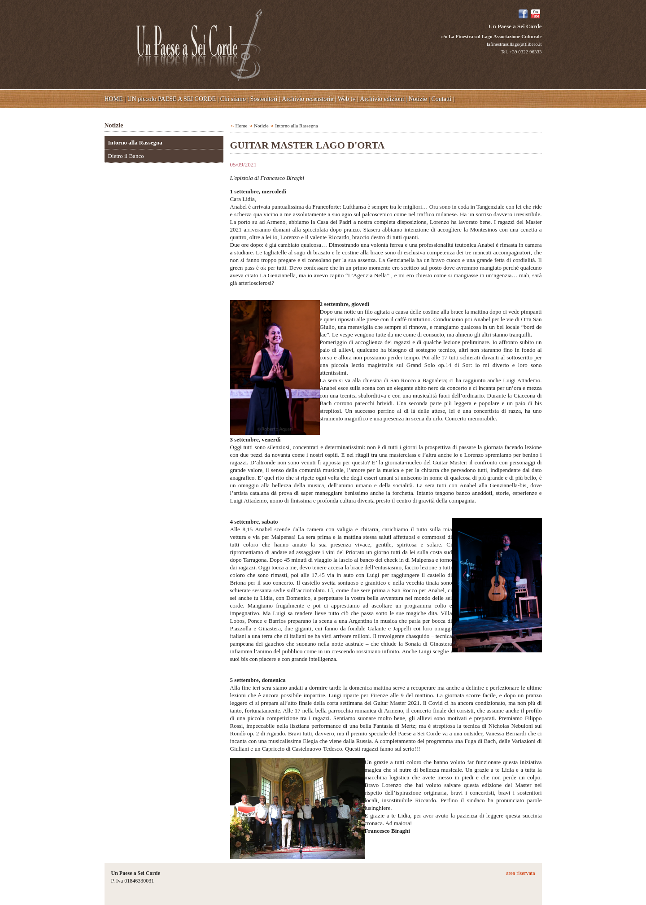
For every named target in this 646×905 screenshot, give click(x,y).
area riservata (520, 873)
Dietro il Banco (126, 156)
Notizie (417, 99)
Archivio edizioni (382, 99)
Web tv (347, 99)
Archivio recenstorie (307, 99)
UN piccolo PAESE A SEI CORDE (171, 99)
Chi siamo (233, 99)
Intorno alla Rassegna (135, 142)
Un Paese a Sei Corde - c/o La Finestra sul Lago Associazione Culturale (199, 44)
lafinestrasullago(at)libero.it (514, 44)
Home (242, 125)
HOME (114, 99)
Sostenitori (264, 99)
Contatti (442, 99)
